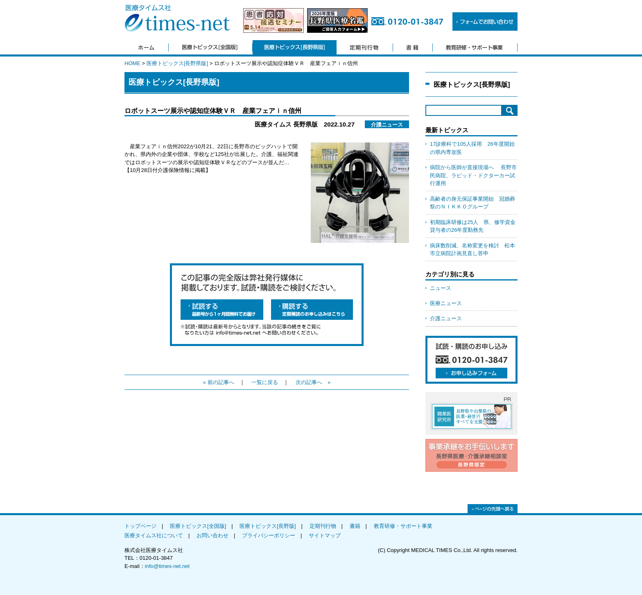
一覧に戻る (264, 382)
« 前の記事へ (218, 382)
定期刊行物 (323, 526)
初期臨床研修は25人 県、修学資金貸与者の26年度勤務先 (472, 226)
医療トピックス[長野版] (268, 526)
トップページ (140, 526)
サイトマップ (325, 535)
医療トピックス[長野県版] (177, 63)
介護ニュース (446, 318)
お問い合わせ (212, 535)
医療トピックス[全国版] (198, 526)
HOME (132, 63)
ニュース (440, 288)
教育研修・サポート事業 (403, 526)
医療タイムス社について (153, 535)
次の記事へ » (313, 382)
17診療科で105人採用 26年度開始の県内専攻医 (472, 148)
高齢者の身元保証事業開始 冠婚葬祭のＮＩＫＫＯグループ (472, 203)
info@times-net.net (167, 566)
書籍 (355, 526)
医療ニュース (446, 303)
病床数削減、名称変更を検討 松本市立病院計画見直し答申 (472, 249)
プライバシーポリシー (268, 535)
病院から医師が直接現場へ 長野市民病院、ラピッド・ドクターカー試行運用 (473, 175)
